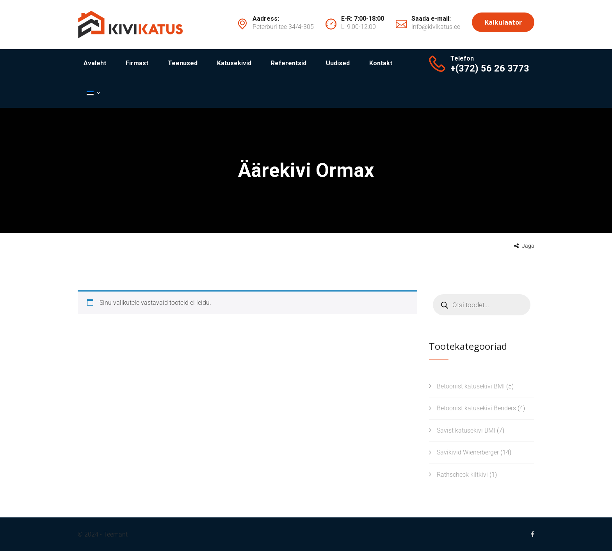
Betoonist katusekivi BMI (471, 386)
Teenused (182, 63)
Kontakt (380, 63)
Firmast (137, 63)
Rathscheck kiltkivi (462, 474)
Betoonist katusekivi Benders (476, 408)
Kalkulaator (503, 22)
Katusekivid (234, 63)
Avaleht (95, 63)
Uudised (338, 63)
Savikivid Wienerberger (468, 452)
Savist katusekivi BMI (466, 430)
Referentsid (288, 63)
